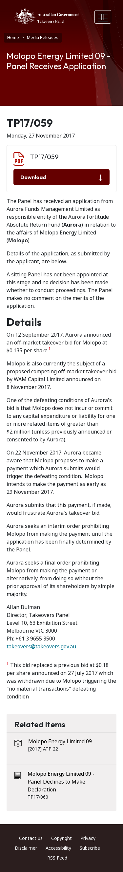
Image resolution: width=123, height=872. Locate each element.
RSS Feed (57, 858)
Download (61, 177)
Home (13, 37)
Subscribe (90, 848)
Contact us (31, 838)
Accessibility (58, 848)
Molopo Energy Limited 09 (60, 741)
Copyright (61, 838)
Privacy (87, 838)
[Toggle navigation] (103, 17)
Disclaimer (26, 848)
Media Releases (42, 37)
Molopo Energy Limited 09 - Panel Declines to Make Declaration (61, 781)
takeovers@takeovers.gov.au (41, 646)
